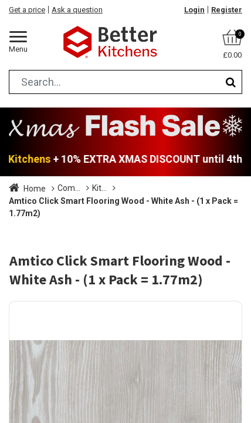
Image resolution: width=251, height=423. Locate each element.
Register (226, 10)
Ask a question (77, 10)
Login (194, 10)
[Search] (231, 81)
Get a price (27, 10)
